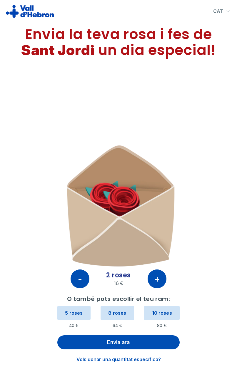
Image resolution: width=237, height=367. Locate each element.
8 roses (117, 313)
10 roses (162, 313)
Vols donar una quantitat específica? (118, 359)
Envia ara (118, 342)
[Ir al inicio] (30, 11)
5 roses (74, 313)
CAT (222, 11)
